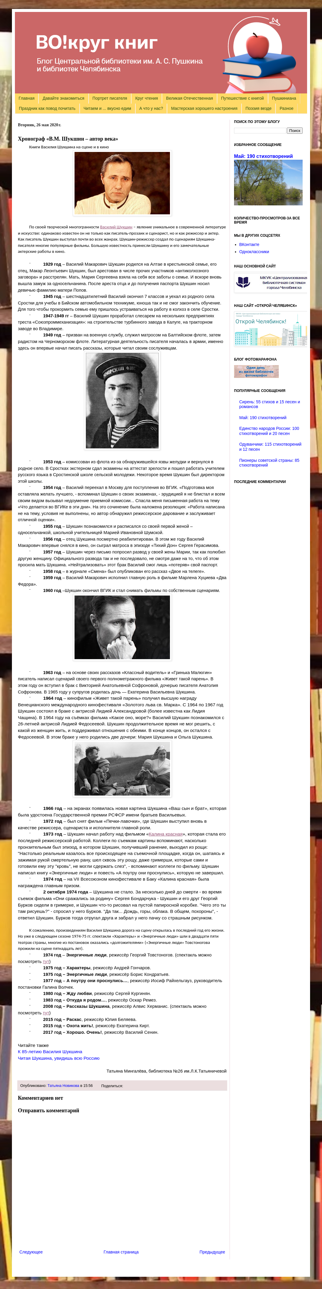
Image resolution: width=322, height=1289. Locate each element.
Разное (286, 108)
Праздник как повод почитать (47, 108)
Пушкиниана (284, 98)
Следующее (31, 1252)
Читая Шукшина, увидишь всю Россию (59, 1058)
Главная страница (121, 1252)
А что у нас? (151, 108)
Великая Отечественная (189, 98)
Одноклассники (254, 251)
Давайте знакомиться (63, 98)
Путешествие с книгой (242, 98)
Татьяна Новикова (63, 1086)
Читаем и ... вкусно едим (107, 108)
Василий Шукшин (116, 227)
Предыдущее (212, 1252)
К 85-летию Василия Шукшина (50, 1051)
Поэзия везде (258, 108)
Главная (27, 98)
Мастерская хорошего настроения (204, 108)
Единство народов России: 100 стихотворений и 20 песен (269, 431)
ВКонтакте (249, 244)
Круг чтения (146, 98)
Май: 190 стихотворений (263, 156)
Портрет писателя (109, 98)
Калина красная (165, 833)
